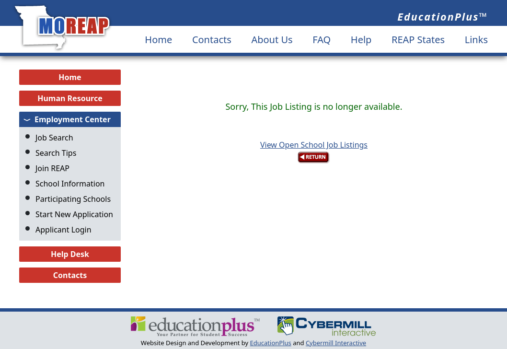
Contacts (211, 39)
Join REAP (52, 168)
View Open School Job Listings (314, 145)
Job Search (54, 137)
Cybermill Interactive (336, 342)
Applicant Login (63, 229)
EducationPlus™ (442, 16)
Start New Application (74, 214)
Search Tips (55, 153)
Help (361, 39)
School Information (70, 183)
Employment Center (73, 119)
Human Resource (70, 98)
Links (476, 39)
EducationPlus (270, 342)
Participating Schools (73, 199)
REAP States (418, 39)
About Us (271, 39)
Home (158, 39)
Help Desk (70, 254)
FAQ (321, 39)
